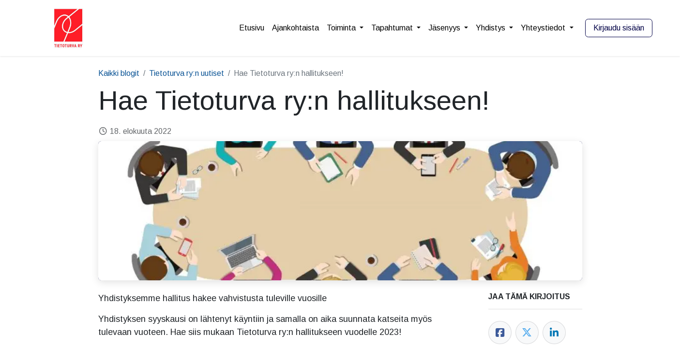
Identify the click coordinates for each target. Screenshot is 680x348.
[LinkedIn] (554, 332)
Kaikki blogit (118, 73)
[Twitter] (527, 332)
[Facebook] (500, 332)
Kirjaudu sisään (618, 28)
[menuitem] (251, 28)
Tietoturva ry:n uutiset (186, 73)
